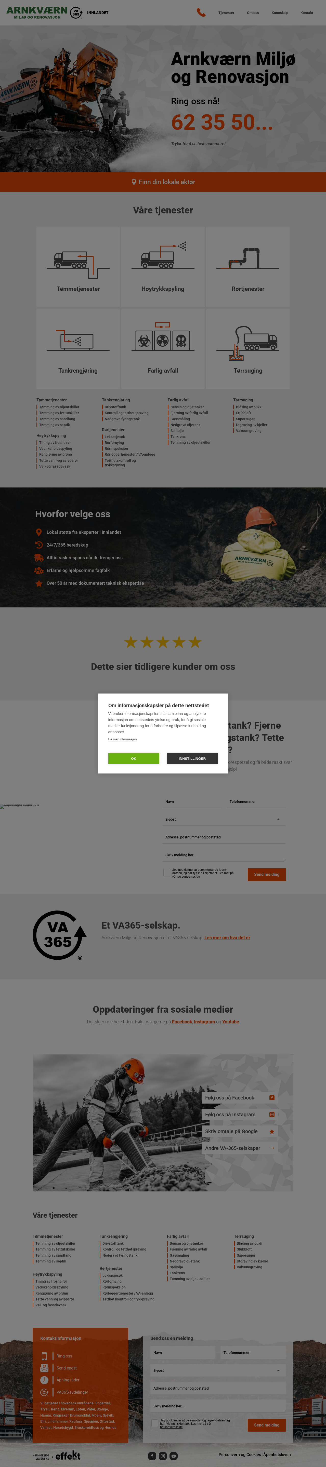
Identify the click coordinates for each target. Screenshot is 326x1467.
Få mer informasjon (122, 739)
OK (133, 758)
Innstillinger (192, 758)
